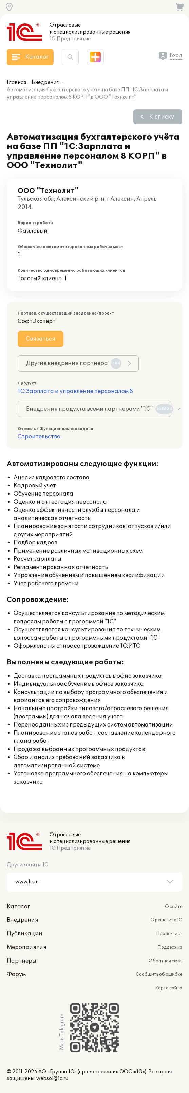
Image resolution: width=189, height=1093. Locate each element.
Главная (16, 82)
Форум (16, 974)
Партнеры (21, 960)
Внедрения (45, 82)
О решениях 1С (166, 920)
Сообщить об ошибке (159, 974)
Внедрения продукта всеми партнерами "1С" (98, 409)
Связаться (40, 339)
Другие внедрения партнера (73, 363)
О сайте (173, 906)
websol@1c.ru (52, 1078)
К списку (161, 116)
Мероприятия (26, 947)
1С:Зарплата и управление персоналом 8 (75, 391)
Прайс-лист (169, 933)
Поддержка (169, 947)
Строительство (39, 436)
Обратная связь (165, 961)
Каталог (18, 906)
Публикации (24, 933)
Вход (176, 55)
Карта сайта (168, 988)
